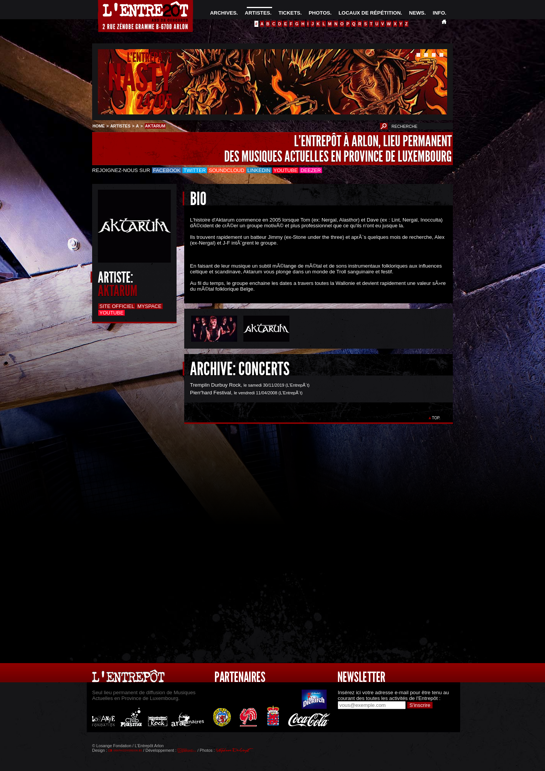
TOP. (436, 418)
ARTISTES (257, 13)
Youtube (286, 170)
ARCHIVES (223, 13)
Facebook (167, 170)
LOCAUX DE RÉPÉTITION (370, 13)
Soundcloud (226, 170)
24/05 (154, 101)
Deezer (311, 170)
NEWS (416, 13)
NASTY (139, 78)
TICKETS (289, 13)
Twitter (194, 170)
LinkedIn (259, 170)
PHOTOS (319, 13)
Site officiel (116, 306)
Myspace (149, 306)
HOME (98, 126)
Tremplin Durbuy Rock (215, 385)
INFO (439, 13)
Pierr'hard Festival (210, 392)
